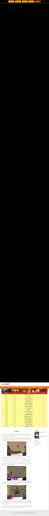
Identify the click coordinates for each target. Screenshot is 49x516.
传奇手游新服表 (28, 387)
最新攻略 (12, 387)
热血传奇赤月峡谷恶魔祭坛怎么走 (43, 436)
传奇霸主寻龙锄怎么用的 (43, 432)
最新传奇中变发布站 (36, 445)
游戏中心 (17, 387)
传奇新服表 (22, 387)
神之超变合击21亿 (36, 440)
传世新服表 (34, 387)
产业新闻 (7, 387)
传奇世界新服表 (40, 387)
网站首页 (3, 387)
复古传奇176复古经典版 (37, 443)
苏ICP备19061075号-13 (36, 513)
